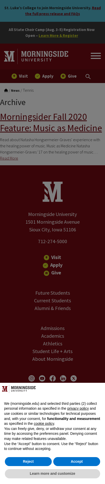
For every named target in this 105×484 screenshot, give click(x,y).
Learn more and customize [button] (52, 473)
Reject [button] (28, 461)
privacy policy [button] (78, 408)
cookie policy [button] (44, 423)
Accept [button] (77, 461)
